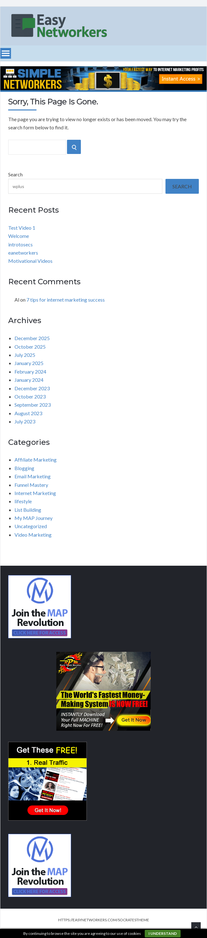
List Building (27, 510)
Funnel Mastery (31, 485)
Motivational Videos (30, 261)
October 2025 (30, 347)
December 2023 (32, 388)
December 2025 (32, 338)
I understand (162, 933)
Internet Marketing (35, 493)
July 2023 (24, 421)
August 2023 (28, 413)
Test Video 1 (21, 228)
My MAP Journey (33, 518)
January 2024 (28, 380)
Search (15, 174)
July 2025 (24, 355)
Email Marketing (32, 476)
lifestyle (23, 501)
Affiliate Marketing (35, 460)
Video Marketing (33, 535)
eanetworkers (23, 253)
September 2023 (32, 405)
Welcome (18, 236)
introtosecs (20, 244)
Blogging (24, 468)
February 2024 (30, 372)
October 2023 (30, 396)
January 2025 (28, 363)
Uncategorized (30, 526)
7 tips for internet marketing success (65, 300)
